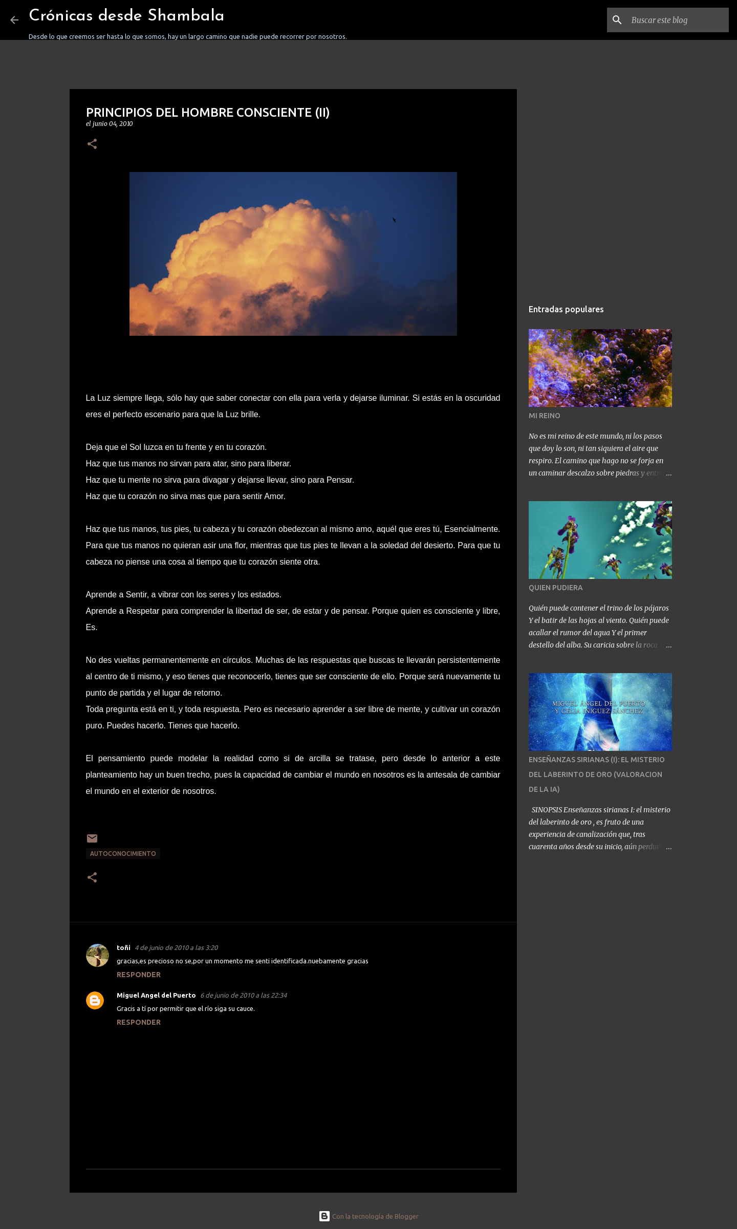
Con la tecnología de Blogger (368, 1216)
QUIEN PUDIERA (556, 588)
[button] (92, 145)
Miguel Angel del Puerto (156, 995)
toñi (124, 947)
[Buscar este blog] (675, 20)
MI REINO (544, 416)
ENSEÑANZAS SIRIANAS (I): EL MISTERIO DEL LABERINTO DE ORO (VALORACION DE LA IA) (597, 774)
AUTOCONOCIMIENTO (123, 853)
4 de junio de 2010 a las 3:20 (176, 947)
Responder (139, 975)
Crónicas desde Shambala (127, 16)
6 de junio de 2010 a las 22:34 (243, 995)
